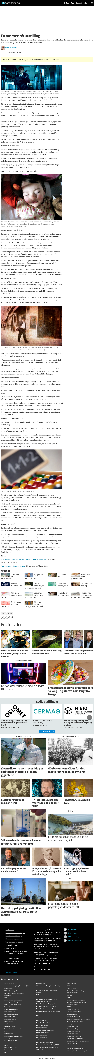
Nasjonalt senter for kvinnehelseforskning (48, 1008)
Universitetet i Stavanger (74, 1036)
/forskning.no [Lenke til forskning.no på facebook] (72, 933)
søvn (4, 613)
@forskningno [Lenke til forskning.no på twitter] (73, 929)
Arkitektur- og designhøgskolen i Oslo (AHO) (17, 986)
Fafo (5, 997)
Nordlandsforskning (41, 1020)
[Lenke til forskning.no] (31, 2)
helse (10, 613)
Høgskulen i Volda (9, 1021)
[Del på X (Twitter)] (5, 617)
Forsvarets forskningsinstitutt (12, 1004)
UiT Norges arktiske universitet (75, 1024)
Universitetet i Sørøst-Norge (75, 1038)
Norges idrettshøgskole (42, 1032)
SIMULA (69, 995)
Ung (72, 3)
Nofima (38, 1015)
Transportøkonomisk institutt (75, 1021)
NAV (5, 1043)
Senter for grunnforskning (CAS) (76, 1000)
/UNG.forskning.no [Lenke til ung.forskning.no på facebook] (74, 937)
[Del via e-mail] (11, 617)
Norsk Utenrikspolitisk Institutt (44, 1042)
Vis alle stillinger (47, 731)
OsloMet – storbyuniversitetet (44, 1049)
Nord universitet (40, 1018)
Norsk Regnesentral (41, 1037)
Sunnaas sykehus (72, 1014)
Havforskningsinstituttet (11, 1014)
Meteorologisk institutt (10, 1040)
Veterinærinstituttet (72, 1046)
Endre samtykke (11, 972)
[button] (89, 717)
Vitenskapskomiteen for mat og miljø (77, 1050)
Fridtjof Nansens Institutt (11, 1009)
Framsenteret (8, 1007)
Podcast (79, 3)
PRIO (68, 986)
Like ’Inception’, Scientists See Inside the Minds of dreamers (23, 560)
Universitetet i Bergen (73, 1028)
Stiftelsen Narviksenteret (74, 1011)
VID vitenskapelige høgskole (75, 1048)
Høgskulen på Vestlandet (11, 1024)
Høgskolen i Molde (9, 1016)
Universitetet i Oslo (72, 1033)
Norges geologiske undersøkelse (45, 1030)
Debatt (66, 3)
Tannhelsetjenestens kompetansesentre (78, 1019)
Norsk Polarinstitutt (41, 1035)
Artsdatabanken (8, 988)
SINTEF (69, 997)
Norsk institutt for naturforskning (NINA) (47, 1044)
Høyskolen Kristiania (10, 1026)
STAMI (69, 1007)
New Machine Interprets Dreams (13, 566)
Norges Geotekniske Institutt (44, 1023)
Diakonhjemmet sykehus (11, 991)
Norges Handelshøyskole (43, 1025)
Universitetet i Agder (73, 1026)
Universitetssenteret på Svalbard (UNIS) (78, 1041)
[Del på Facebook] (2, 617)
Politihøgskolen (71, 983)
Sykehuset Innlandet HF (73, 1016)
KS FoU (6, 1031)
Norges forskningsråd (42, 1027)
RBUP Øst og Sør (71, 988)
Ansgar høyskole (9, 983)
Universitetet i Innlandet (74, 1031)
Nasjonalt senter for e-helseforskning (46, 1006)
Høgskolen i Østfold (10, 1019)
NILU (5, 1052)
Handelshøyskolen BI (10, 1011)
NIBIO (6, 1045)
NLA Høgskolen (40, 983)
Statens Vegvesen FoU (73, 1009)
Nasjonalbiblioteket (41, 997)
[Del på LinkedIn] (8, 617)
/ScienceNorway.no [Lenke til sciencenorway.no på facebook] (74, 940)
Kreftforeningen (8, 1033)
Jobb (85, 3)
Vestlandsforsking (72, 1043)
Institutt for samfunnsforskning (13, 1028)
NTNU (37, 994)
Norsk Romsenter (41, 1040)
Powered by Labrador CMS (47, 1058)
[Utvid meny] (92, 3)
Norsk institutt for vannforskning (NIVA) (47, 1047)
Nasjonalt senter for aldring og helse (46, 1003)
